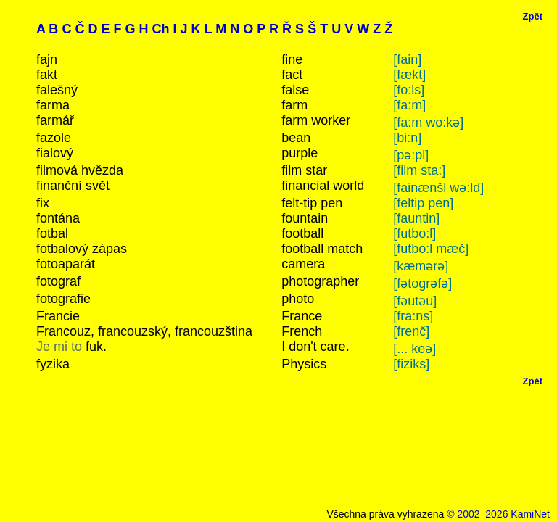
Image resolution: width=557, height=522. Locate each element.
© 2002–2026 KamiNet (498, 514)
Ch (161, 29)
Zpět (532, 16)
